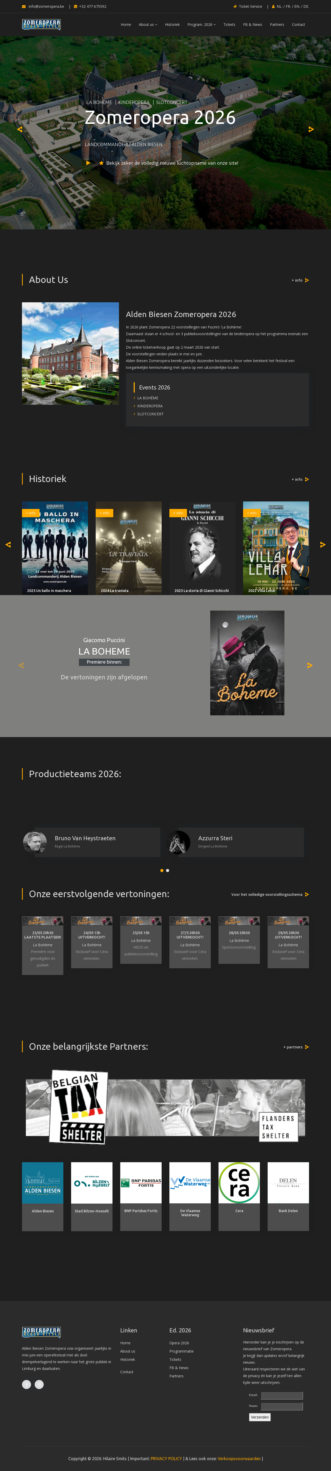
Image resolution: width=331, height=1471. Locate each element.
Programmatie (181, 1351)
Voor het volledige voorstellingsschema (267, 894)
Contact (298, 24)
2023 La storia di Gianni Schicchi (202, 591)
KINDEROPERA (134, 102)
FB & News (252, 24)
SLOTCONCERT (171, 102)
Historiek (172, 24)
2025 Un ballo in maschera (49, 591)
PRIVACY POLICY (166, 1458)
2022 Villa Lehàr (262, 591)
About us (148, 24)
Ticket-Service (247, 6)
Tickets (229, 24)
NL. (279, 6)
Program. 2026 (201, 24)
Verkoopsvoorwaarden (239, 1458)
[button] (162, 870)
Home (126, 24)
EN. (297, 6)
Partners (277, 24)
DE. (306, 6)
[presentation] (19, 128)
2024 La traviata (115, 591)
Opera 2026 (179, 1342)
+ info (297, 280)
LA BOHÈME (99, 102)
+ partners (293, 1047)
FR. (288, 6)
